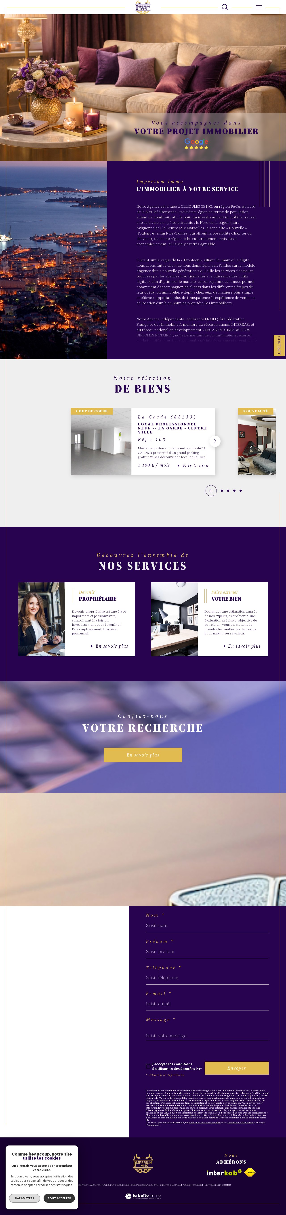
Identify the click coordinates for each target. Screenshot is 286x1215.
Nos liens (197, 1185)
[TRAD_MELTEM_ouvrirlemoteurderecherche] (224, 7)
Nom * (155, 915)
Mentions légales (170, 1185)
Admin (186, 1185)
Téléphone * (164, 967)
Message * (161, 1019)
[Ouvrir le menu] (258, 7)
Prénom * (160, 941)
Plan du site (151, 1185)
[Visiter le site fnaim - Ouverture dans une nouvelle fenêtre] (250, 1172)
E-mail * (159, 993)
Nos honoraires (134, 1185)
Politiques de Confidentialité (205, 1122)
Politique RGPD (212, 1185)
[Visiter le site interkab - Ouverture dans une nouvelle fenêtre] (224, 1172)
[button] (215, 441)
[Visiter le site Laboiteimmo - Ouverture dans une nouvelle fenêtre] (143, 1201)
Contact (279, 345)
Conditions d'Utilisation (240, 1122)
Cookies (226, 1185)
